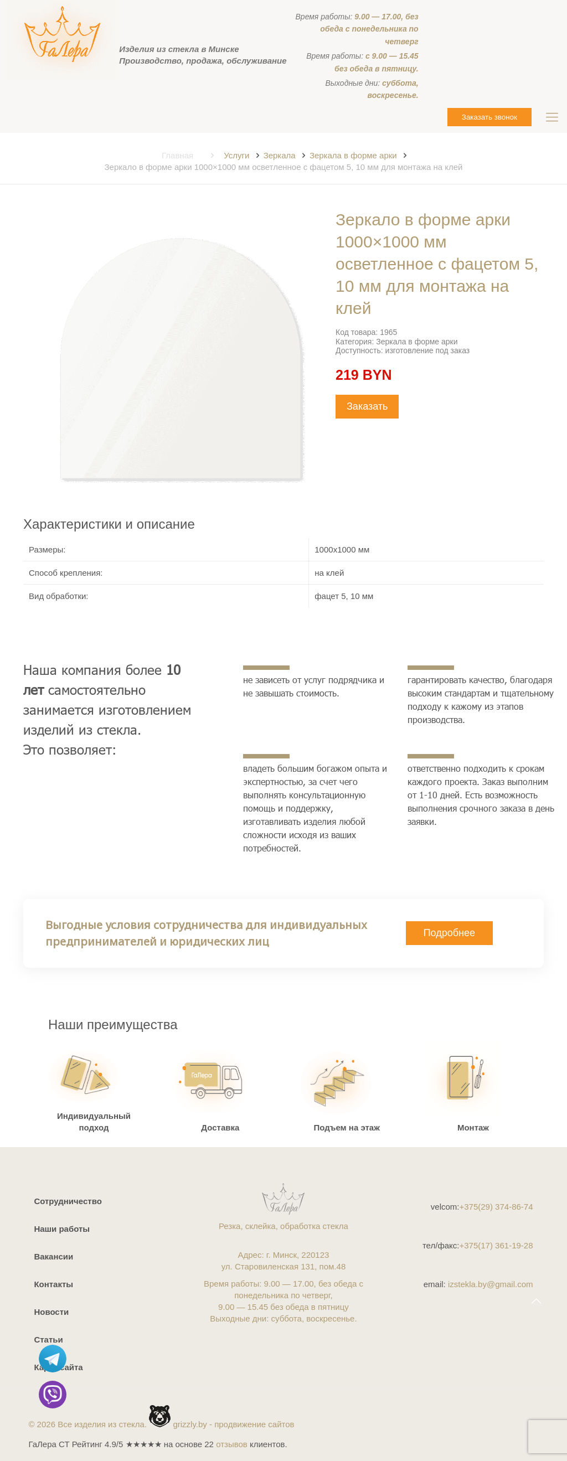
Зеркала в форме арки (353, 155)
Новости (51, 1312)
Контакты (53, 1284)
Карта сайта (58, 1367)
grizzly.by (190, 1424)
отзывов (232, 1444)
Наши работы (62, 1228)
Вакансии (53, 1256)
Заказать (367, 406)
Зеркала (280, 155)
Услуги (236, 155)
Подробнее (449, 932)
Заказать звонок (489, 117)
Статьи (48, 1339)
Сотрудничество (67, 1201)
